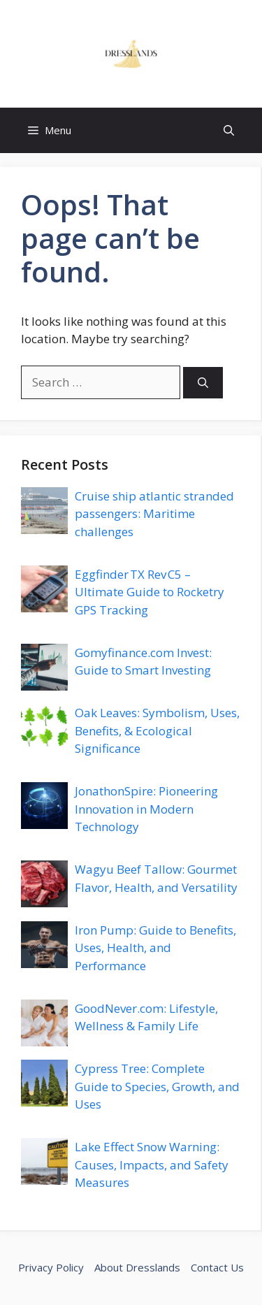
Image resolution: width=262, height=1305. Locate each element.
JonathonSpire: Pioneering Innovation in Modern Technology (146, 809)
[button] (229, 130)
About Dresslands (137, 1267)
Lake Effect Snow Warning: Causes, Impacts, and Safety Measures (151, 1164)
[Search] (203, 382)
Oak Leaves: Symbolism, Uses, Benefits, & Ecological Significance (157, 730)
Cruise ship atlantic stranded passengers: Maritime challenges (154, 514)
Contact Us (217, 1267)
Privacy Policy (51, 1267)
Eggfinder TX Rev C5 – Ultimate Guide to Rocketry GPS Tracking (149, 592)
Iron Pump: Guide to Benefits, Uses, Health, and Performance (155, 948)
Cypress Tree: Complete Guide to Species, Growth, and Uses (157, 1086)
